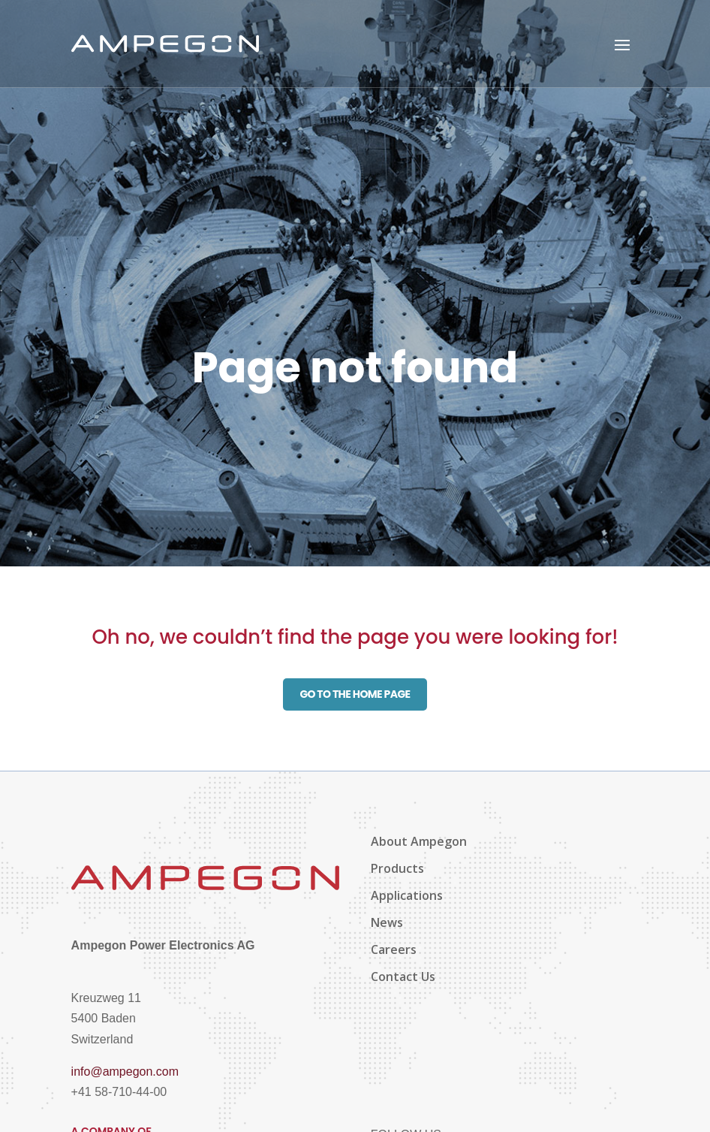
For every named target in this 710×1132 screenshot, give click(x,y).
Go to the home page (354, 694)
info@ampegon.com (125, 1071)
